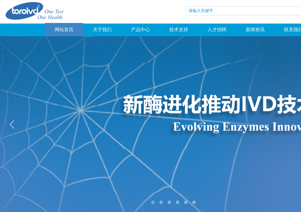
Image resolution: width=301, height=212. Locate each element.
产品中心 (140, 29)
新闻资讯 (255, 29)
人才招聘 (217, 29)
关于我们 (102, 29)
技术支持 (178, 29)
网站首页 (64, 29)
